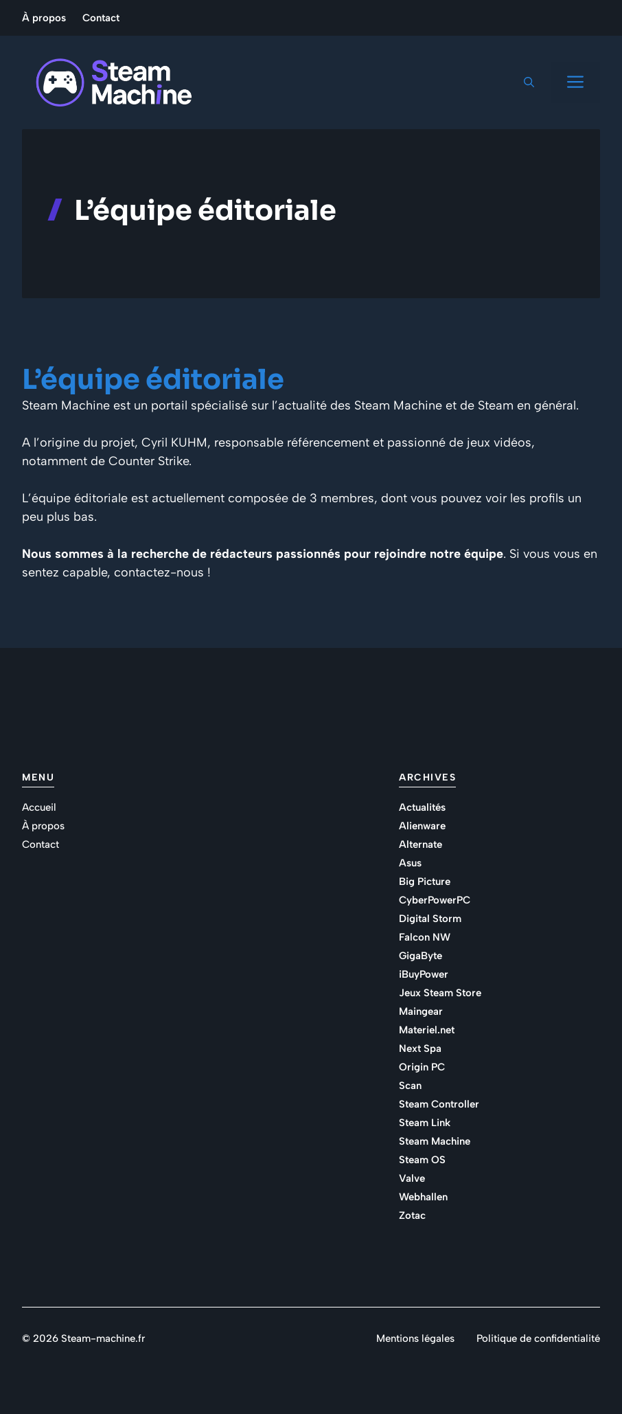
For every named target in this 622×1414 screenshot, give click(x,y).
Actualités (422, 807)
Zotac (412, 1215)
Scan (410, 1085)
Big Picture (424, 881)
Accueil (39, 807)
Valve (412, 1178)
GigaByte (420, 956)
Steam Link (424, 1122)
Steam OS (422, 1160)
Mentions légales (415, 1338)
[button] (529, 82)
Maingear (421, 1011)
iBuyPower (423, 974)
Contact (100, 18)
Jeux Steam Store (440, 993)
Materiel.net (426, 1030)
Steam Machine (434, 1141)
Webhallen (423, 1197)
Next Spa (420, 1048)
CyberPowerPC (434, 900)
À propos (44, 18)
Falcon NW (424, 937)
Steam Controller (439, 1104)
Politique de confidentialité (538, 1338)
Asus (410, 863)
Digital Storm (430, 918)
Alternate (420, 844)
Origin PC (422, 1067)
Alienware (422, 826)
